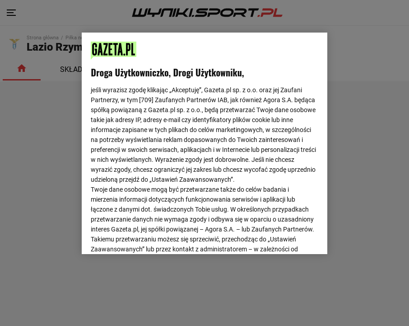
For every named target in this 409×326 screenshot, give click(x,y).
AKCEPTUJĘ (288, 236)
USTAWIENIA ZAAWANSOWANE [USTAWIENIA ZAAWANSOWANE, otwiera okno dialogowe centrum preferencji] (150, 236)
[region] (204, 142)
